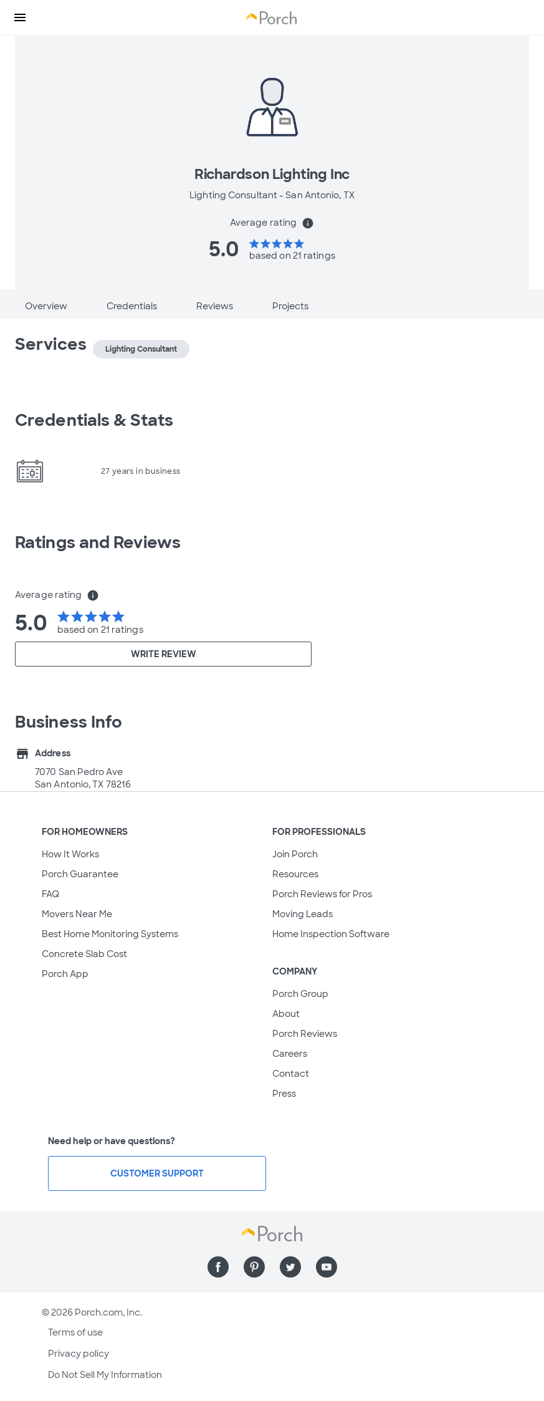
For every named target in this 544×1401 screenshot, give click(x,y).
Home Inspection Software (330, 934)
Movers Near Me (77, 914)
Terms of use (75, 1332)
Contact (290, 1073)
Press (284, 1093)
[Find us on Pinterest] (254, 1267)
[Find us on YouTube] (326, 1267)
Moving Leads (302, 914)
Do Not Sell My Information (105, 1374)
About (286, 1013)
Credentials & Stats (94, 420)
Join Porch (295, 854)
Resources (295, 874)
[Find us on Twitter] (290, 1267)
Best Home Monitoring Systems (110, 934)
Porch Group (300, 993)
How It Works (70, 854)
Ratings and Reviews (98, 542)
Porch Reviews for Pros (322, 894)
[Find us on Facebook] (218, 1267)
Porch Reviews (304, 1033)
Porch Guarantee (80, 874)
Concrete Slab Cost (84, 954)
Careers (289, 1053)
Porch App (65, 974)
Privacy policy (78, 1353)
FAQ (50, 894)
